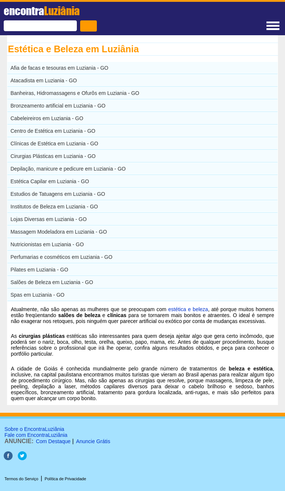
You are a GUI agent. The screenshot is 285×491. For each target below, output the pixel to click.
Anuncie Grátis (93, 441)
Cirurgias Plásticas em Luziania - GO (53, 156)
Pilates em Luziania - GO (39, 270)
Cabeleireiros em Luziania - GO (46, 118)
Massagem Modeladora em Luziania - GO (58, 232)
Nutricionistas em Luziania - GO (47, 244)
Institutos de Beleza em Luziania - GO (54, 207)
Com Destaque (53, 441)
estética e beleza (188, 309)
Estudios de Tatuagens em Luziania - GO (57, 194)
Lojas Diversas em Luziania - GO (48, 219)
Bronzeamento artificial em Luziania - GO (57, 106)
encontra (42, 11)
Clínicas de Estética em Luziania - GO (54, 143)
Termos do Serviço (21, 479)
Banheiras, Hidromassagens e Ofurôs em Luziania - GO (74, 93)
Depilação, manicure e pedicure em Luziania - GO (68, 169)
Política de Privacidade (65, 479)
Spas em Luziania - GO (37, 295)
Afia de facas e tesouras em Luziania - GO (59, 68)
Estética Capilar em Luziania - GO (49, 181)
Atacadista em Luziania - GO (43, 80)
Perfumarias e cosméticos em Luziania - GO (61, 257)
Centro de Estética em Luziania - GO (52, 131)
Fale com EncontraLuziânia (36, 435)
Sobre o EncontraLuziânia (34, 429)
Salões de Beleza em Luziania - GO (51, 282)
